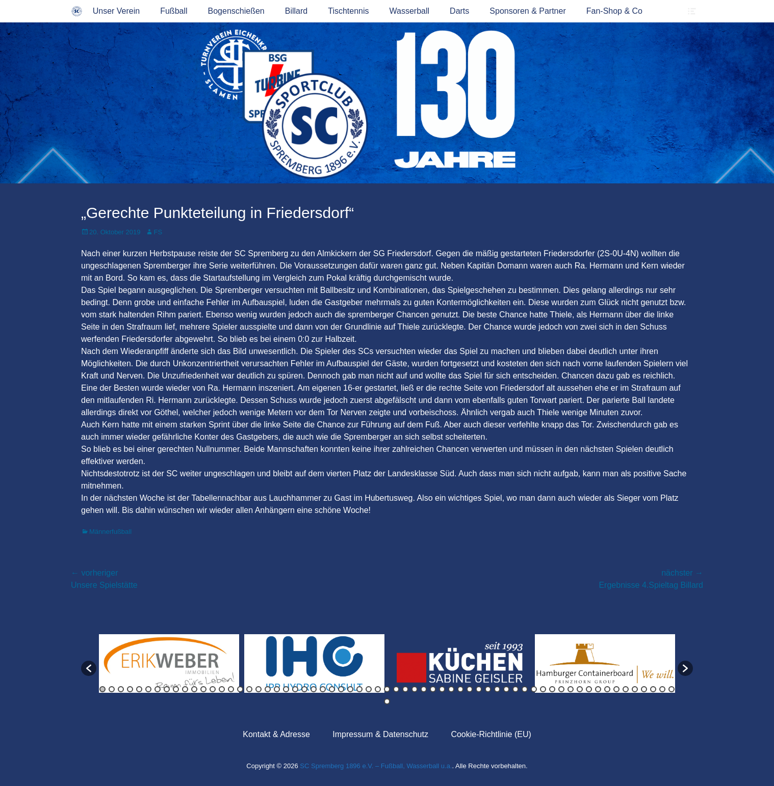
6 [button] (148, 689)
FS (157, 232)
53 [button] (580, 689)
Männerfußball (110, 531)
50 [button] (552, 689)
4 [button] (130, 689)
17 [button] (249, 689)
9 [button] (176, 689)
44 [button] (497, 689)
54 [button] (589, 689)
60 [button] (644, 689)
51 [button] (561, 689)
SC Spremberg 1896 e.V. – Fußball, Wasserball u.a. (376, 766)
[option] (169, 663)
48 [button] (534, 689)
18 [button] (258, 689)
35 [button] (414, 689)
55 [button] (598, 689)
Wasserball (410, 11)
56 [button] (607, 689)
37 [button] (433, 689)
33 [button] (396, 689)
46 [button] (515, 689)
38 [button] (442, 689)
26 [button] (332, 689)
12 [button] (203, 689)
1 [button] (102, 689)
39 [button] (451, 689)
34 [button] (405, 689)
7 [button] (157, 689)
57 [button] (616, 689)
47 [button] (525, 689)
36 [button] (424, 689)
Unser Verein (116, 11)
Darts (459, 11)
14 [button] (222, 689)
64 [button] (387, 701)
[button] (88, 668)
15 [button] (231, 689)
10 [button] (185, 689)
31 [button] (378, 689)
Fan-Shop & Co (614, 11)
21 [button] (286, 689)
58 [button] (626, 689)
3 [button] (121, 689)
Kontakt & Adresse (276, 734)
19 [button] (268, 689)
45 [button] (506, 689)
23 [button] (304, 689)
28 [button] (350, 689)
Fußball (173, 11)
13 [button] (213, 689)
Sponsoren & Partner (527, 11)
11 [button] (194, 689)
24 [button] (314, 689)
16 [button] (240, 689)
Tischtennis (348, 11)
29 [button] (359, 689)
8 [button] (167, 689)
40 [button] (460, 689)
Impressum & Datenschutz (380, 734)
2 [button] (112, 689)
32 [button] (387, 689)
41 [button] (470, 689)
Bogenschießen (236, 11)
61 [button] (653, 689)
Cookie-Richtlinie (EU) (491, 734)
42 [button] (479, 689)
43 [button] (488, 689)
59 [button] (635, 689)
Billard (296, 11)
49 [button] (543, 689)
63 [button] (671, 689)
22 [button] (295, 689)
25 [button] (323, 689)
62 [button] (662, 689)
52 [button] (570, 689)
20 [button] (277, 689)
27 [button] (341, 689)
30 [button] (369, 689)
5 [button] (139, 689)
